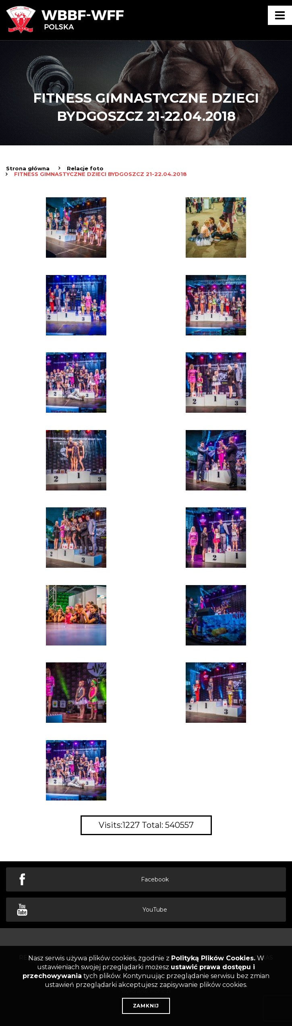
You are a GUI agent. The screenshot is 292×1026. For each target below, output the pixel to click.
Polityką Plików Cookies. (213, 958)
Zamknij (146, 1006)
